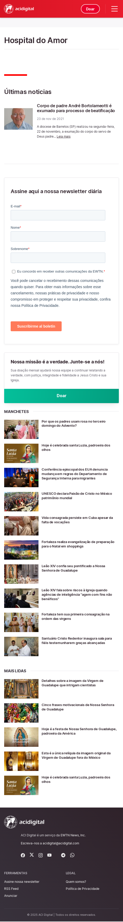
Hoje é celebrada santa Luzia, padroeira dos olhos (79, 447)
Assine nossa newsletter (21, 882)
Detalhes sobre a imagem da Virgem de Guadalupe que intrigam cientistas (75, 683)
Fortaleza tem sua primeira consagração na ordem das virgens (79, 616)
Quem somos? (76, 882)
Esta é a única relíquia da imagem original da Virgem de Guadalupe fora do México (80, 755)
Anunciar (10, 896)
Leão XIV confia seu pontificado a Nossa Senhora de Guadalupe (76, 568)
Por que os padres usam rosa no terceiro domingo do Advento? (77, 423)
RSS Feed (11, 889)
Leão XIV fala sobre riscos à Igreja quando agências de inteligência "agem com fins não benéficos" (78, 594)
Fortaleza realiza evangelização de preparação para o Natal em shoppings (75, 544)
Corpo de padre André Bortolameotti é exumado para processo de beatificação (76, 108)
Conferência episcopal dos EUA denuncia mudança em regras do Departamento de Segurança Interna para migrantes (78, 474)
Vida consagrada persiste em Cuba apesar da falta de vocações (78, 520)
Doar (90, 9)
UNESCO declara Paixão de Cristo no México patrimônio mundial (80, 496)
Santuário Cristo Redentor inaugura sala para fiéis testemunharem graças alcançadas (77, 643)
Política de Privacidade (82, 889)
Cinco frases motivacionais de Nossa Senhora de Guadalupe (74, 707)
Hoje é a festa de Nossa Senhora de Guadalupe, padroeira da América (72, 731)
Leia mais (63, 136)
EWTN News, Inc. (73, 836)
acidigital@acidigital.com (61, 844)
